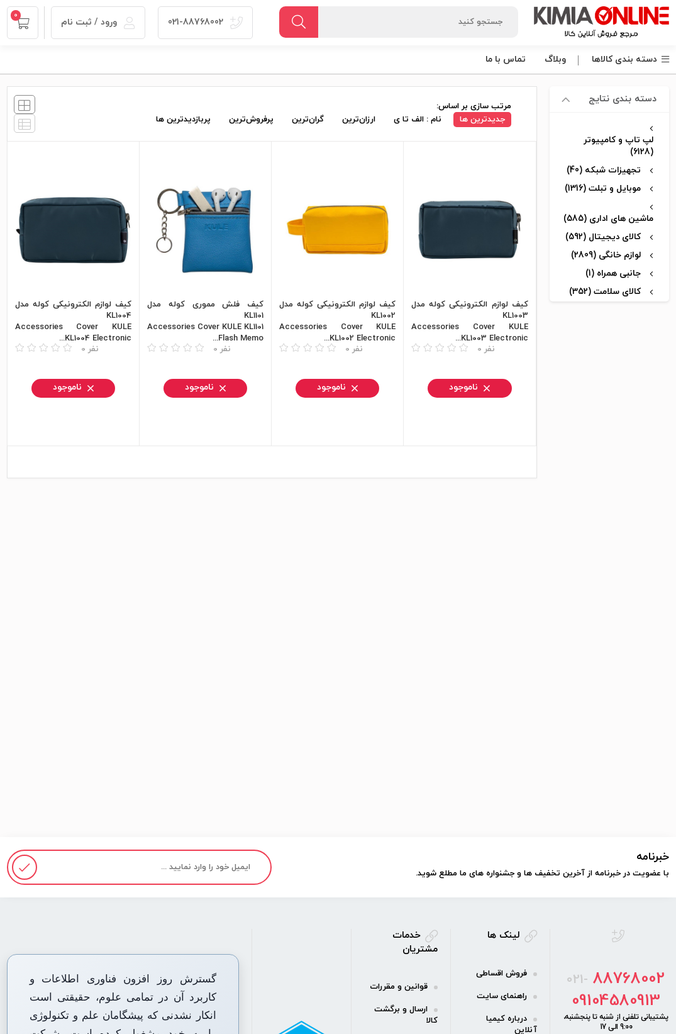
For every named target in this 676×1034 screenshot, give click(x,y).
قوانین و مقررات (399, 986)
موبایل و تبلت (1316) (603, 188)
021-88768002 (205, 22)
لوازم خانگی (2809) (606, 255)
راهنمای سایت (502, 996)
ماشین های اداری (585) (608, 219)
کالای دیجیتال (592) (603, 237)
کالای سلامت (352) (605, 292)
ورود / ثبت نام (98, 22)
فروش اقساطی (501, 973)
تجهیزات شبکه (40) (604, 170)
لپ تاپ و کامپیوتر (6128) (618, 146)
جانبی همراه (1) (613, 273)
